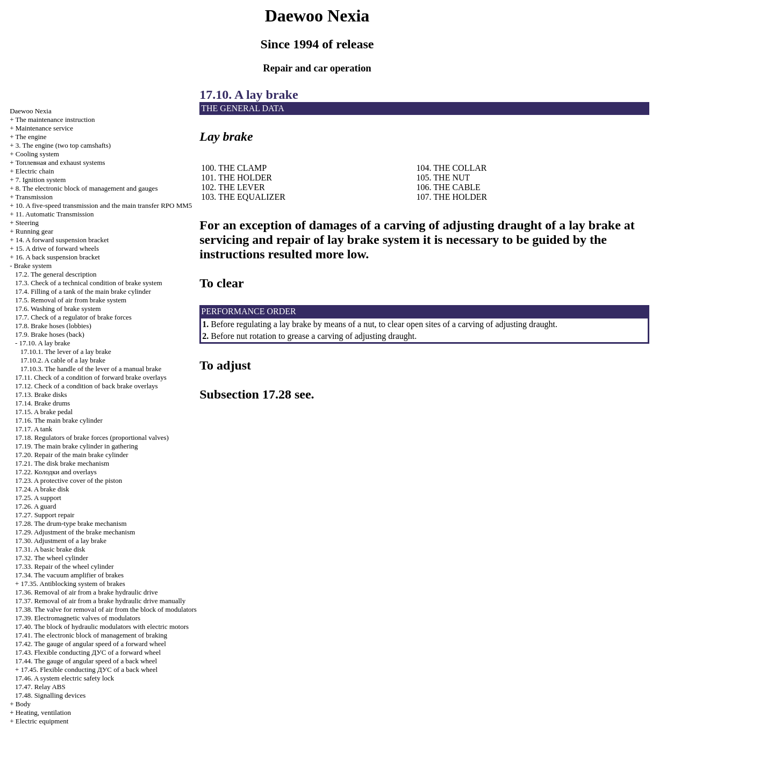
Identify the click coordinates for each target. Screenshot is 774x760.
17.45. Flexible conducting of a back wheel (88, 669)
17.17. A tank (33, 429)
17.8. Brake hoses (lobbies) (53, 326)
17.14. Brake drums (42, 403)
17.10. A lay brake (44, 343)
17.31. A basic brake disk (50, 549)
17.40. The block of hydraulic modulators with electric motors (102, 627)
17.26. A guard (35, 506)
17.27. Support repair (44, 515)
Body (23, 704)
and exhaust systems (60, 162)
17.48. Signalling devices (50, 695)
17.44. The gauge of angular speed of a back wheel (86, 661)
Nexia (31, 111)
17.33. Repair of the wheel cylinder (64, 566)
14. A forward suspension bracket (62, 240)
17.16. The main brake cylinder (59, 420)
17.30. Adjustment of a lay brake (60, 541)
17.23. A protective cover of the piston (68, 480)
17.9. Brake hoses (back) (49, 334)
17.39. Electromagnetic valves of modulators (77, 618)
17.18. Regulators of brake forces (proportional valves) (92, 437)
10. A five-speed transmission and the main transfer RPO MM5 (104, 205)
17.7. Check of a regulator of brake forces (73, 317)
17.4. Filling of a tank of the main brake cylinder (83, 291)
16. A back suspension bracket (58, 257)
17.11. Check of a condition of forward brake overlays (91, 377)
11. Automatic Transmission (55, 214)
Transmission (34, 197)
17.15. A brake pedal (44, 412)
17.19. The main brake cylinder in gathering (76, 446)
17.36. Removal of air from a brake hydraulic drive (86, 592)
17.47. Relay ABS (40, 687)
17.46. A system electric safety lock (64, 678)
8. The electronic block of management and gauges (87, 188)
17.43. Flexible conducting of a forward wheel (88, 652)
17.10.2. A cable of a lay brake (62, 360)
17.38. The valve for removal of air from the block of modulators (106, 609)
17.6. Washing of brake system (58, 309)
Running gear (34, 231)
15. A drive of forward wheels (57, 248)
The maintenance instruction (55, 119)
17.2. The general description (56, 274)
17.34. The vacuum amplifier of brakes (69, 575)
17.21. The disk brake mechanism (62, 463)
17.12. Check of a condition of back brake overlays (86, 386)
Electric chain (35, 171)
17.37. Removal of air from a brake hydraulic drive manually (100, 601)
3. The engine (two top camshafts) (63, 145)
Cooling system (37, 154)
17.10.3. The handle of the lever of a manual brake (91, 369)
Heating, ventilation (43, 712)
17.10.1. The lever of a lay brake (65, 352)
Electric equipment (42, 721)
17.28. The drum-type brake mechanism (71, 523)
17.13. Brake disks (41, 394)
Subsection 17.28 (245, 394)
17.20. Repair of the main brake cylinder (71, 455)
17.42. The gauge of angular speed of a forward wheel (90, 644)
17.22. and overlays (56, 472)
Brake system (33, 266)
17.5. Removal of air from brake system (70, 300)
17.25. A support (38, 498)
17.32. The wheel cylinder (51, 558)
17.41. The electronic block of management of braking (91, 635)
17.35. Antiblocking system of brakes (72, 584)
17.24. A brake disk (42, 489)
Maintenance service (44, 128)
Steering (27, 223)
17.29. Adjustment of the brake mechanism (75, 532)
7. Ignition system (41, 180)
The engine (30, 137)
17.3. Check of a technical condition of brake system (88, 283)
